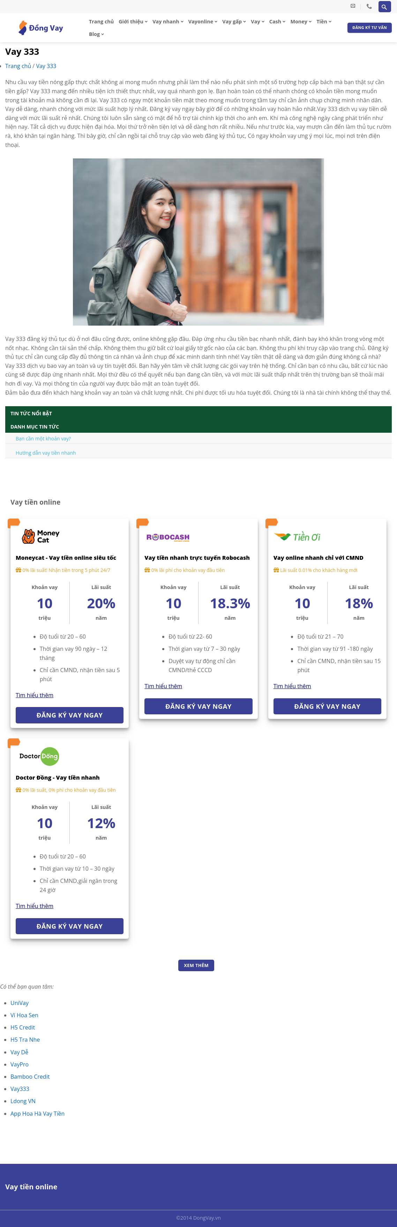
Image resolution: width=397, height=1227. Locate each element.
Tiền (321, 21)
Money (298, 21)
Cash (275, 21)
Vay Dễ (19, 1052)
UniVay (19, 1003)
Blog (94, 34)
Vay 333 (46, 66)
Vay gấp (232, 21)
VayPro (19, 1064)
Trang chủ (101, 21)
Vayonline (200, 21)
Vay (255, 21)
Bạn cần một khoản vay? (43, 438)
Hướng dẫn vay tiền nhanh (46, 452)
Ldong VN (23, 1101)
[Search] (385, 7)
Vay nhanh (165, 21)
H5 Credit (22, 1027)
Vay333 (19, 1089)
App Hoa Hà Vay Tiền (37, 1113)
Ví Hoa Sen (24, 1015)
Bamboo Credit (30, 1076)
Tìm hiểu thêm (34, 695)
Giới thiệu (131, 21)
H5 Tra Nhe (25, 1039)
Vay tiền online (31, 1186)
